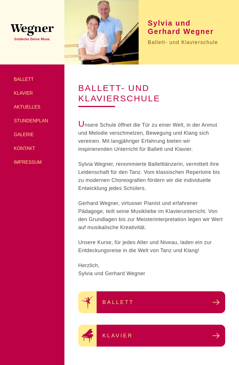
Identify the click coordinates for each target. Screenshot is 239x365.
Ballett (24, 79)
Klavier (23, 93)
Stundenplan (31, 120)
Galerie (24, 134)
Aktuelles (27, 106)
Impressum (28, 162)
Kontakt (24, 148)
